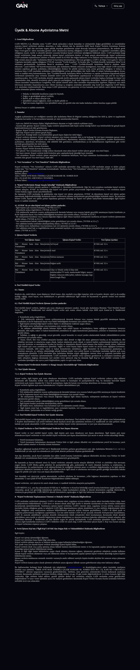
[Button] (101, 6)
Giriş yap (118, 6)
